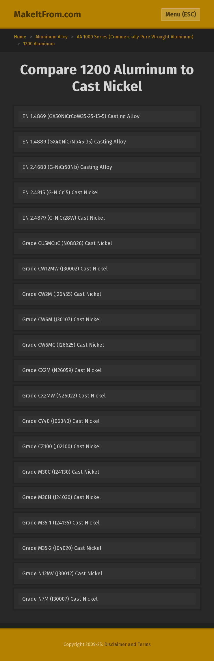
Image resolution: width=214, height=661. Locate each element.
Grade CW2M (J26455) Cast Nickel (61, 294)
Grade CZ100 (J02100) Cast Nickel (61, 446)
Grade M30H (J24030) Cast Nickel (61, 497)
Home (20, 37)
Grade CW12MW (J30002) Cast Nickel (65, 269)
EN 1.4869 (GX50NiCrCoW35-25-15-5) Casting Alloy (80, 116)
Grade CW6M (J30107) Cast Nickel (61, 319)
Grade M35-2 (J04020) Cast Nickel (61, 548)
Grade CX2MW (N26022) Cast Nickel (64, 396)
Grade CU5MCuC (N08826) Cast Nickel (67, 243)
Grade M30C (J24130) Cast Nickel (60, 472)
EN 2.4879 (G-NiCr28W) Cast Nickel (63, 218)
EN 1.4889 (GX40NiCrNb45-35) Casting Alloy (74, 142)
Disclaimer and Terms (127, 644)
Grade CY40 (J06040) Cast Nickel (61, 421)
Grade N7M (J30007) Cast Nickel (60, 599)
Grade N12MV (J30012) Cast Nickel (62, 573)
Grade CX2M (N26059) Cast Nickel (62, 370)
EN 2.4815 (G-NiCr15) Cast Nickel (60, 192)
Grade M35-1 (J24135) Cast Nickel (61, 523)
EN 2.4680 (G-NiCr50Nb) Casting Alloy (67, 167)
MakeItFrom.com (47, 14)
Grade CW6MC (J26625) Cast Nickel (63, 345)
